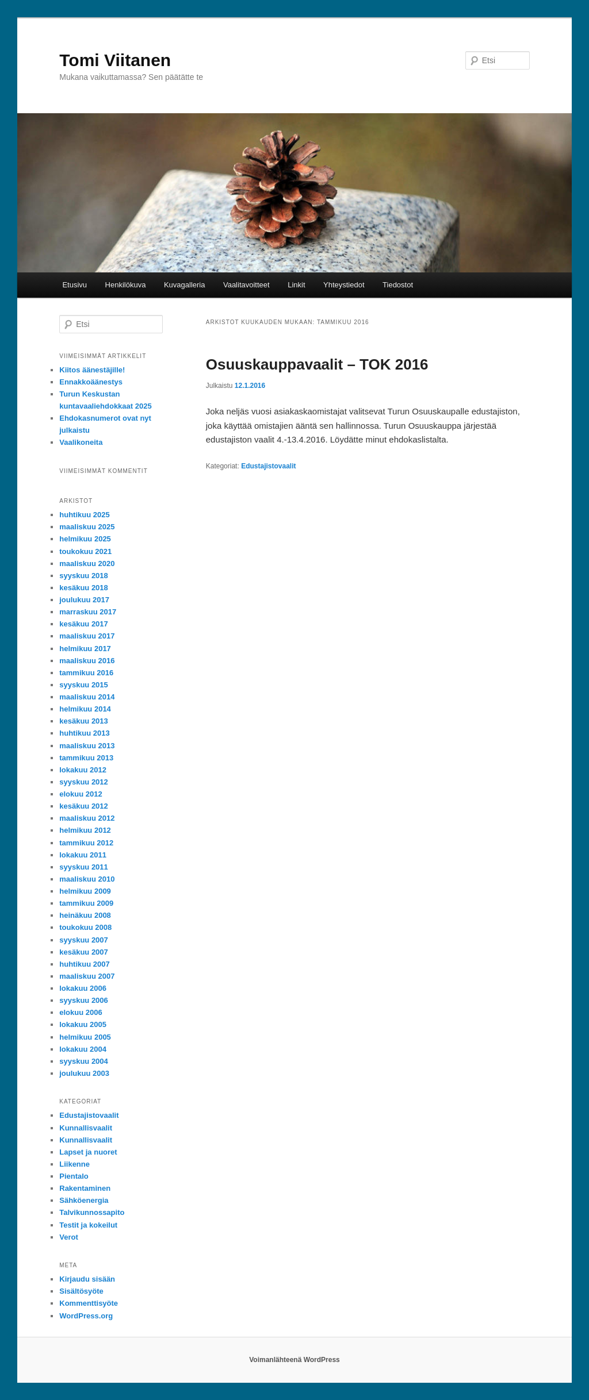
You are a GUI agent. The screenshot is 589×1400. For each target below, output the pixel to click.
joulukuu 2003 (84, 1073)
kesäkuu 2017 (83, 624)
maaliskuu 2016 (86, 660)
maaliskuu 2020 (86, 563)
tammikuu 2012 (86, 843)
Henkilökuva (125, 284)
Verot (68, 1237)
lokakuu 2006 (82, 988)
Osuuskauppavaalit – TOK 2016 (317, 364)
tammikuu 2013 (86, 757)
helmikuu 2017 (85, 648)
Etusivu (74, 284)
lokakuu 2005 (82, 1024)
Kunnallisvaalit (85, 1128)
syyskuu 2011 (83, 867)
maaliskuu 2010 (86, 879)
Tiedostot (398, 284)
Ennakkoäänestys (91, 382)
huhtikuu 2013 (84, 733)
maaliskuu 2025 (86, 526)
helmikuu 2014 (85, 709)
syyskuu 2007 (83, 940)
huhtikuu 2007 (84, 964)
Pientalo (74, 1176)
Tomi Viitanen (115, 60)
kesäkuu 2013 (83, 721)
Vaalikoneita (80, 442)
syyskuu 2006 (83, 1000)
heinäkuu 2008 (85, 915)
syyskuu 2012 (83, 782)
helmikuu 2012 (85, 830)
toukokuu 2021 (85, 551)
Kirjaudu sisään (87, 1279)
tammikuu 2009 (86, 903)
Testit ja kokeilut (88, 1225)
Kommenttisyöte (88, 1303)
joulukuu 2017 (84, 599)
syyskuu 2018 (83, 575)
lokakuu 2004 (82, 1049)
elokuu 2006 (80, 1012)
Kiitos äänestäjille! (92, 370)
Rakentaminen (84, 1188)
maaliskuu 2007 (86, 976)
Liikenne (74, 1164)
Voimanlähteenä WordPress (294, 1360)
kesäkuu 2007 (83, 952)
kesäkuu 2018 (83, 587)
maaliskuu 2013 (86, 745)
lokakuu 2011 (82, 855)
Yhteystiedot (344, 284)
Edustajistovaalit (268, 466)
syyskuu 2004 (83, 1061)
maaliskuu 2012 (86, 818)
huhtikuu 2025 (84, 514)
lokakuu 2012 (82, 770)
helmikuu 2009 (85, 891)
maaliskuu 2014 (86, 697)
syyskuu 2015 (83, 684)
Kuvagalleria (184, 284)
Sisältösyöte (81, 1291)
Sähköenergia (83, 1200)
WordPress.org (86, 1315)
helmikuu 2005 (85, 1037)
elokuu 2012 (80, 794)
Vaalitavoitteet (246, 284)
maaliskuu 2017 (86, 636)
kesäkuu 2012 (83, 806)
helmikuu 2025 (85, 538)
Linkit (296, 284)
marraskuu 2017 (87, 611)
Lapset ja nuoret (88, 1152)
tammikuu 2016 (86, 672)
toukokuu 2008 (85, 927)
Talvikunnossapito (91, 1212)
